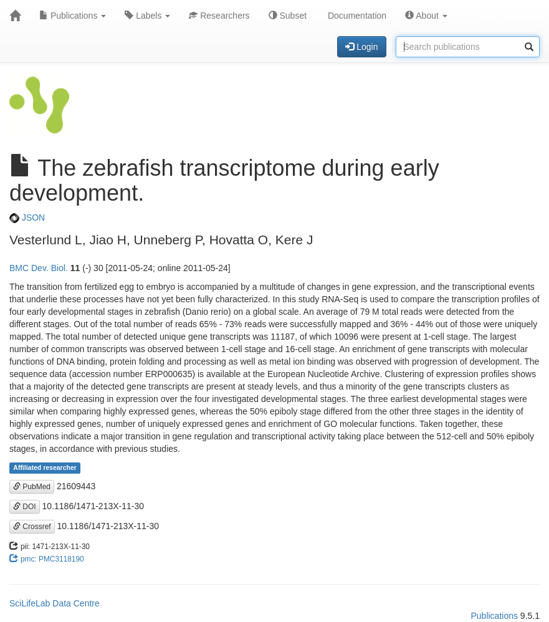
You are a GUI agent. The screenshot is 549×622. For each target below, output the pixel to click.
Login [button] (361, 47)
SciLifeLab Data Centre (54, 603)
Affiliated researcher (45, 468)
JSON (27, 217)
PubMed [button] (31, 486)
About (426, 16)
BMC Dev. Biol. (38, 268)
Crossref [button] (32, 526)
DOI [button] (24, 506)
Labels (147, 16)
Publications (72, 16)
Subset (288, 16)
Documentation (355, 16)
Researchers (219, 16)
